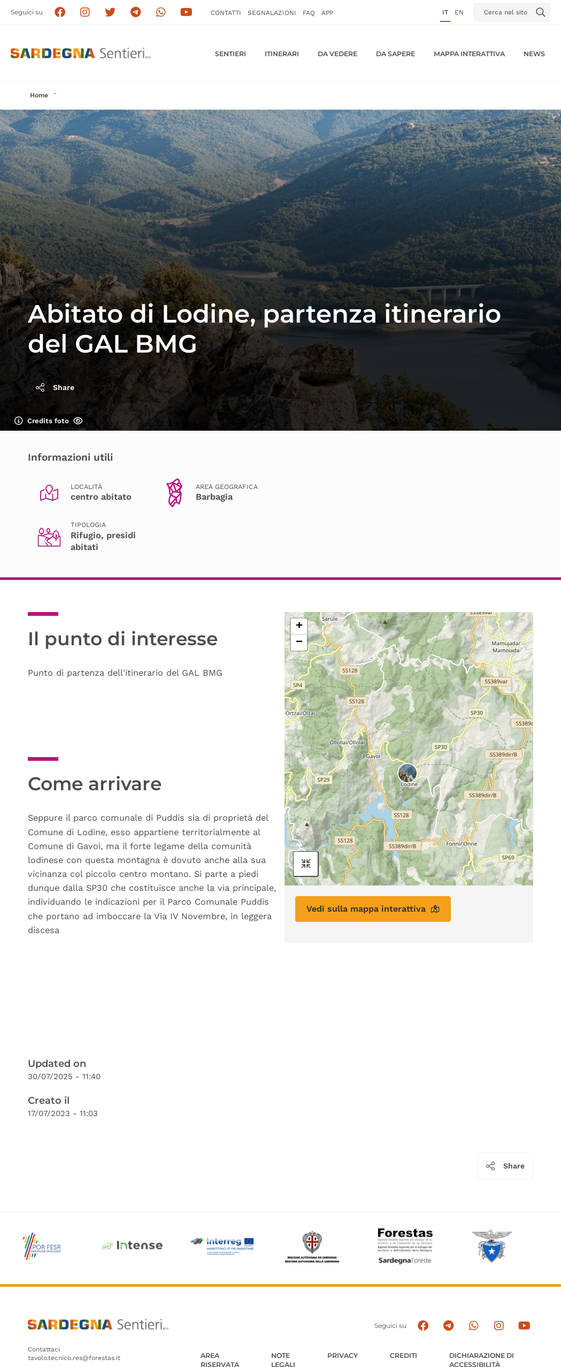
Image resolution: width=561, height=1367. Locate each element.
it (445, 12)
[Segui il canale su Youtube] (186, 12)
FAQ (309, 13)
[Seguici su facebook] (59, 12)
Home (39, 95)
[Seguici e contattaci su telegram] (135, 12)
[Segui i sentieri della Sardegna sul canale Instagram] (85, 12)
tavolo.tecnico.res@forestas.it (74, 1358)
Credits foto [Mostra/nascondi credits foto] (48, 421)
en (459, 12)
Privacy (342, 1355)
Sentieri (230, 54)
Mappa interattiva (469, 54)
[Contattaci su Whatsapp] (161, 12)
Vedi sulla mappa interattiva (373, 909)
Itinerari (282, 54)
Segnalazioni (272, 13)
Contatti (226, 13)
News (534, 54)
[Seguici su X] (110, 12)
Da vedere (337, 54)
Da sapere (395, 54)
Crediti (403, 1355)
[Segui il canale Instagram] (499, 1326)
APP (327, 13)
